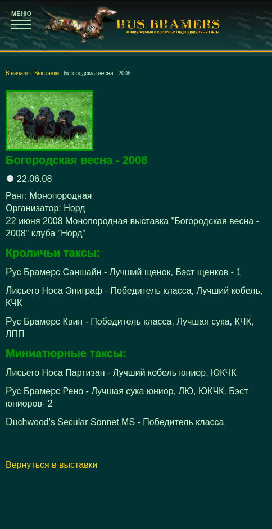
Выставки (46, 73)
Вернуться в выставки (52, 464)
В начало (18, 73)
